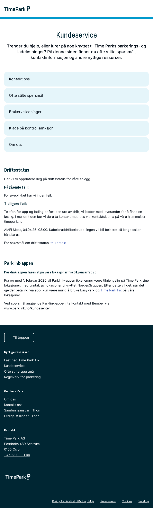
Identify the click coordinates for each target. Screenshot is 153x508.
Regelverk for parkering (22, 377)
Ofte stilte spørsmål (76, 95)
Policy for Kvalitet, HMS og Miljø (73, 501)
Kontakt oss (76, 79)
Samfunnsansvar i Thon (22, 410)
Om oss (76, 144)
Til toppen (19, 337)
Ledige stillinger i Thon (21, 416)
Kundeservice (14, 366)
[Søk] (137, 9)
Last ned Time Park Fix (21, 360)
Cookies (127, 501)
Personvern (108, 501)
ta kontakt (58, 243)
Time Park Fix (111, 290)
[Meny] (148, 9)
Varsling (143, 501)
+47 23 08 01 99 (17, 455)
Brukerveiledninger (76, 111)
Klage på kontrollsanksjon (76, 128)
